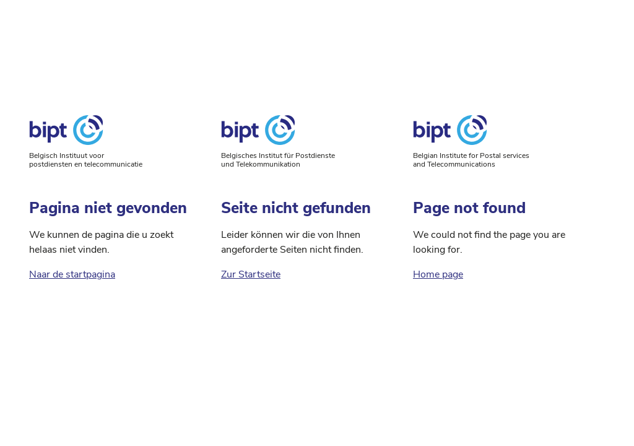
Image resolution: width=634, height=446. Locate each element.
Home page (438, 274)
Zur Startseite (250, 274)
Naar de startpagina (72, 274)
